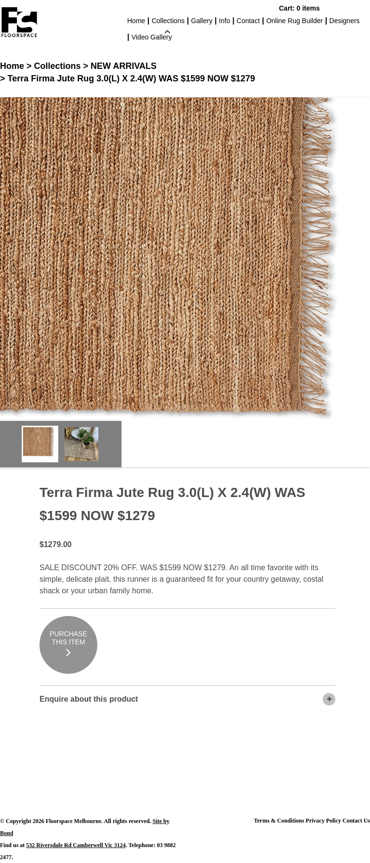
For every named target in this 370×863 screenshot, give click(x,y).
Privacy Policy (323, 820)
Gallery (201, 21)
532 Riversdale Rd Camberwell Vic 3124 (75, 845)
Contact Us (356, 820)
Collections (168, 21)
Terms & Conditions (279, 820)
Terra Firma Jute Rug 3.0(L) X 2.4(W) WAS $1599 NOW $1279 (131, 78)
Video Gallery (152, 37)
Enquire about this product (187, 699)
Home (136, 21)
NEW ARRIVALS (124, 66)
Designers (345, 21)
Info (224, 21)
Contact (248, 21)
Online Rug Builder (294, 21)
